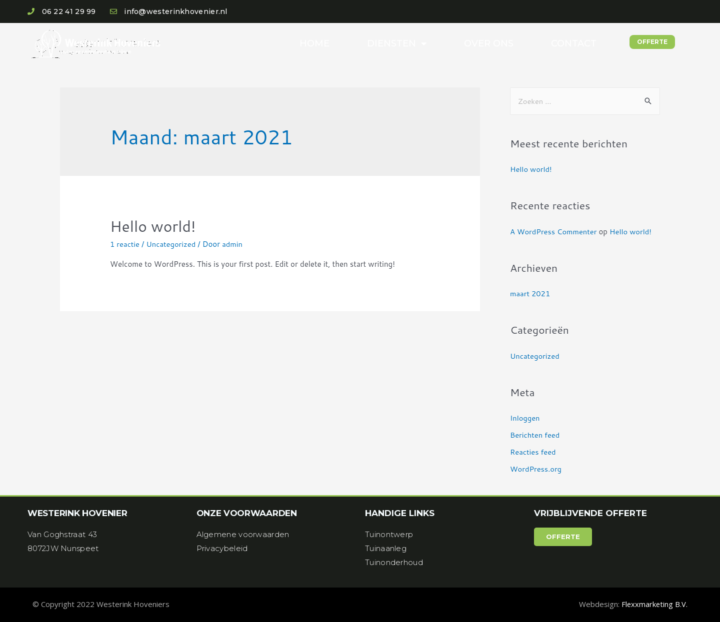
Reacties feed (533, 452)
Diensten (396, 43)
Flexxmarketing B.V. (654, 604)
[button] (652, 42)
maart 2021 (530, 293)
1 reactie (125, 244)
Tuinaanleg (385, 548)
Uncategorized (172, 244)
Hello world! (153, 226)
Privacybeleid (222, 548)
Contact (573, 43)
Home (315, 43)
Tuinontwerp (389, 534)
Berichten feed (535, 435)
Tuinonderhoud (394, 562)
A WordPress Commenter (554, 231)
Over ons (489, 43)
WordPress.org (536, 469)
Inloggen (525, 418)
